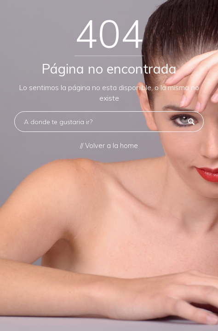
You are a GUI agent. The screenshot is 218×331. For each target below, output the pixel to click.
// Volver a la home (109, 146)
